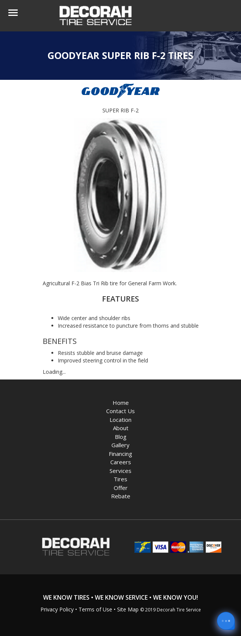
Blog (121, 436)
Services (120, 470)
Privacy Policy (57, 609)
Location (120, 419)
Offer (121, 487)
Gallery (120, 445)
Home (121, 402)
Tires (120, 479)
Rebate (120, 496)
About (120, 428)
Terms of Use (95, 609)
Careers (120, 462)
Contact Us (120, 411)
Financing (120, 453)
